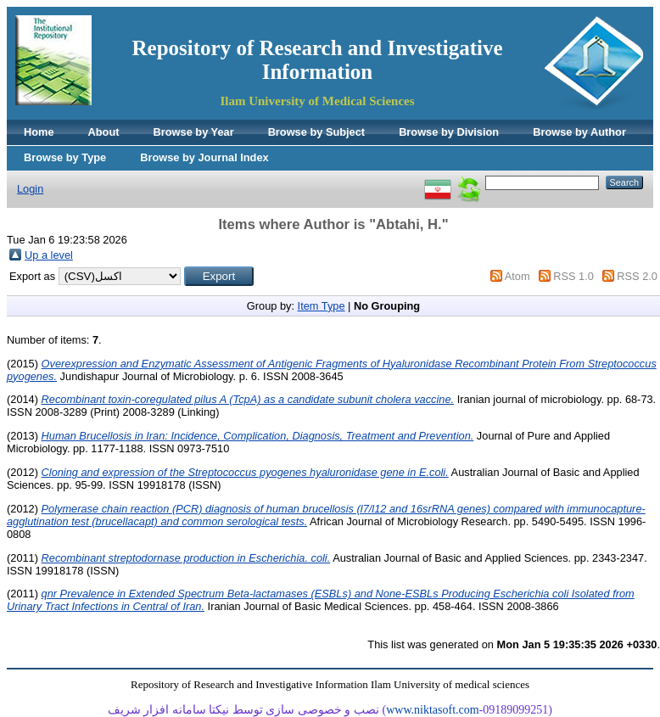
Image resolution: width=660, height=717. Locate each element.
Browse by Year (194, 132)
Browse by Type (65, 157)
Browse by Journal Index (204, 157)
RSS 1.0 (573, 276)
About (104, 132)
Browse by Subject (317, 132)
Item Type (321, 306)
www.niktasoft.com (432, 709)
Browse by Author (579, 132)
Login (30, 188)
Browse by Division (449, 132)
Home (39, 132)
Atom (517, 276)
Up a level (49, 255)
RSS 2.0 (637, 276)
